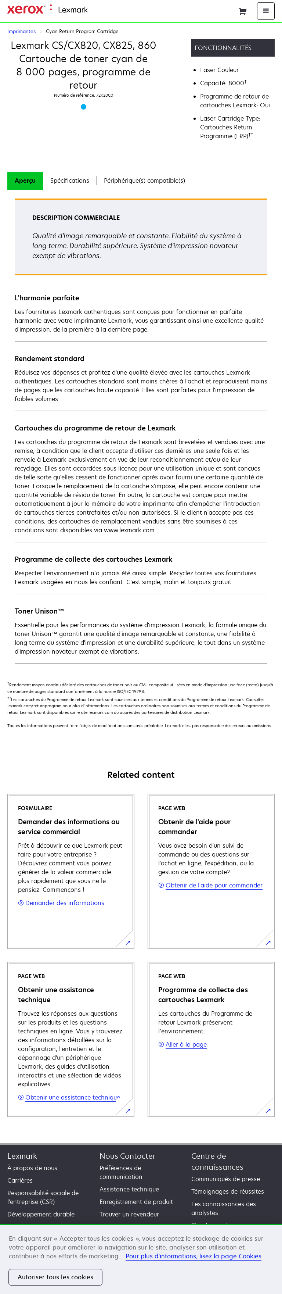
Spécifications (69, 180)
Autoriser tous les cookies (55, 1277)
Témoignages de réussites (227, 1191)
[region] (141, 1259)
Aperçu (25, 180)
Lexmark (22, 1156)
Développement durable (41, 1214)
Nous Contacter (127, 1156)
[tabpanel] (141, 430)
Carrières (20, 1180)
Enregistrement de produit (136, 1202)
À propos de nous (32, 1168)
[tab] (25, 181)
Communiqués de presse (225, 1179)
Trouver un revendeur (129, 1214)
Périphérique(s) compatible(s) (144, 180)
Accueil (96, 10)
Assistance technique (129, 1189)
